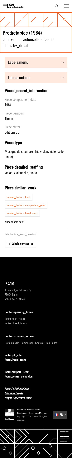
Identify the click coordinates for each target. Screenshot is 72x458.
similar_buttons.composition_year (26, 205)
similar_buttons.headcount (22, 213)
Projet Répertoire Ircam (21, 398)
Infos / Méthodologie (19, 389)
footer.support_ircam (19, 372)
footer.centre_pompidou (21, 377)
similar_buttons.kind (18, 197)
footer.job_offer (16, 355)
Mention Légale (16, 393)
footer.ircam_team (17, 360)
